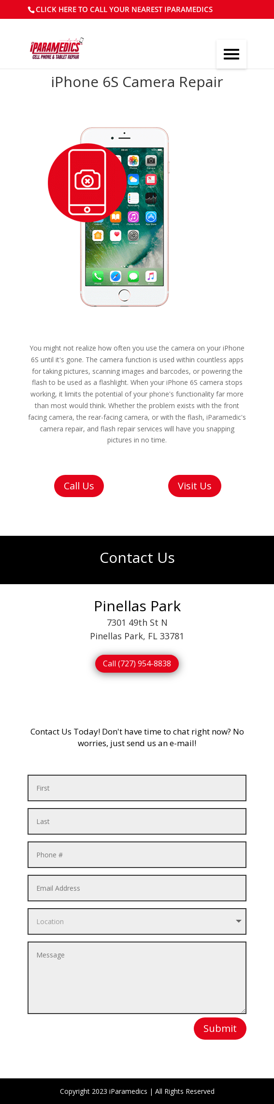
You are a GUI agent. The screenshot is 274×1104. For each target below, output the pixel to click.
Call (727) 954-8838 (137, 663)
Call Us (79, 485)
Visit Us (195, 485)
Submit (220, 1028)
